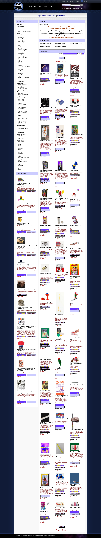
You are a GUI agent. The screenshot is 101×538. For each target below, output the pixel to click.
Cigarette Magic (21, 38)
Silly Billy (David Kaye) (22, 161)
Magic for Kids (20, 117)
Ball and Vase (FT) (74, 170)
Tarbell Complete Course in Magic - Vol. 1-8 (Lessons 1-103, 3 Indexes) (26, 327)
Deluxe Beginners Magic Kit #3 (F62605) (61, 338)
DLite (19, 146)
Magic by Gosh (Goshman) (23, 154)
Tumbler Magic (21, 81)
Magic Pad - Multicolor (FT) (46, 140)
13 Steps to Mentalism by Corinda (25, 392)
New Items (60, 16)
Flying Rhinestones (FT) (23, 264)
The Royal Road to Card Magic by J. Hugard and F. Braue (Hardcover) (26, 369)
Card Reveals (21, 87)
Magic (39, 16)
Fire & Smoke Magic (22, 50)
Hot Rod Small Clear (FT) (46, 225)
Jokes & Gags (21, 109)
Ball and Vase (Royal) (45, 302)
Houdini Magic (21, 54)
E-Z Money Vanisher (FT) (46, 247)
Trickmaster (20, 165)
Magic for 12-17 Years (22, 122)
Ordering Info (52, 535)
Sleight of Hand (21, 73)
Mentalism (20, 64)
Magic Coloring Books (22, 60)
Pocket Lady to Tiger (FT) (76, 507)
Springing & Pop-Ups (22, 112)
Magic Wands (20, 62)
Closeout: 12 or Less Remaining (24, 31)
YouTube (85, 1)
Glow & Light (20, 105)
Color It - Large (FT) (75, 451)
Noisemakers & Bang (22, 111)
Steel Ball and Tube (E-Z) (61, 225)
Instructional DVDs (22, 137)
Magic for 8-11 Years (22, 121)
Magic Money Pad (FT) (60, 170)
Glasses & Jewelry (22, 104)
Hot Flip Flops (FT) (59, 481)
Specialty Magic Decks (22, 90)
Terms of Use (46, 535)
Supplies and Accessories (23, 77)
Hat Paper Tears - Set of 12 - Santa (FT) (26, 349)
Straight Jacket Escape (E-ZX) (24, 307)
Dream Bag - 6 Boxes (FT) (23, 183)
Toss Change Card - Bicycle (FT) (75, 485)
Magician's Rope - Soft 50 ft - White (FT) (46, 423)
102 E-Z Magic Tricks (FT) (76, 78)
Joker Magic (20, 153)
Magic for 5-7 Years (22, 119)
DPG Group (20, 148)
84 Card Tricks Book (45, 390)
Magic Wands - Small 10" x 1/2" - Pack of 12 (46, 108)
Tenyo (19, 164)
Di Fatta (19, 145)
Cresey (19, 144)
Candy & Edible (21, 100)
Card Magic (20, 83)
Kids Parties (20, 93)
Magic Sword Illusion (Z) (61, 247)
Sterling (19, 162)
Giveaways (20, 103)
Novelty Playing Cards (22, 88)
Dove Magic (20, 46)
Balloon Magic (21, 34)
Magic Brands (20, 140)
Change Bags (21, 37)
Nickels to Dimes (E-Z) (45, 273)
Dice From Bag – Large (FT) (24, 203)
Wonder (19, 169)
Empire (19, 149)
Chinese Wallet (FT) (60, 74)
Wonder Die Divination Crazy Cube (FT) (75, 106)
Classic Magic (21, 40)
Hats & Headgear (21, 108)
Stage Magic (20, 76)
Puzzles (19, 115)
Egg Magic (20, 48)
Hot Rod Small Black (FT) (76, 225)
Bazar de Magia (21, 141)
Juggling (19, 95)
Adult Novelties (21, 99)
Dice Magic (20, 45)
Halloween (20, 129)
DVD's (54, 16)
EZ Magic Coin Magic (22, 49)
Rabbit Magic (20, 69)
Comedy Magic (21, 42)
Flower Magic (20, 52)
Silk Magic (20, 72)
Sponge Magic (21, 74)
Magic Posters (21, 138)
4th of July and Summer (23, 128)
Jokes (43, 16)
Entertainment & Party (22, 91)
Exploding (20, 113)
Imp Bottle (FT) (44, 339)
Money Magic (20, 65)
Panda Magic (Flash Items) (23, 157)
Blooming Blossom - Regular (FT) (60, 367)
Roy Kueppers (21, 158)
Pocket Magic (20, 68)
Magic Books (20, 135)
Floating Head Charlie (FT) (46, 487)
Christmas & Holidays (22, 131)
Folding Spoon (43, 511)
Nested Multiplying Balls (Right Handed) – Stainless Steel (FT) (27, 245)
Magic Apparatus (21, 58)
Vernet (19, 166)
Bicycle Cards (21, 142)
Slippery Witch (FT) (60, 507)
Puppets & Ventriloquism (23, 94)
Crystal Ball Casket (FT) (23, 223)
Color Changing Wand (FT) (76, 429)
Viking (19, 168)
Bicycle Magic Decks (22, 84)
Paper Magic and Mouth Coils (24, 66)
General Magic (21, 53)
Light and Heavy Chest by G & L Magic (26, 289)
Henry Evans (20, 152)
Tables (19, 78)
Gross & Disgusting (22, 107)
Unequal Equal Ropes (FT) (61, 272)
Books (48, 16)
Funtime (19, 150)
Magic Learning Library (22, 123)
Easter (19, 127)
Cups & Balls (20, 44)
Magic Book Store (21, 134)
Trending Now (20, 26)
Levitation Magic (21, 56)
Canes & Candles (21, 36)
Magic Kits (20, 61)
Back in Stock (20, 28)
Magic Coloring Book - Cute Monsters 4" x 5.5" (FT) (76, 277)
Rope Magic (20, 70)
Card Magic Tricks (21, 86)
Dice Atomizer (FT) (59, 137)
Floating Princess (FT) (45, 454)
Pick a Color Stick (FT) (45, 359)
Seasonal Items (21, 125)
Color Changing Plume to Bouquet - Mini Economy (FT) (61, 200)
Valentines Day (21, 132)
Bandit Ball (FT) (74, 199)
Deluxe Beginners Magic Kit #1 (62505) (46, 199)
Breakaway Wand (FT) (75, 248)
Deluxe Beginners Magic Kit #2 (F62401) (46, 171)
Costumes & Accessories (23, 101)
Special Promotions (22, 30)
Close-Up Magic (21, 41)
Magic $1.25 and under (23, 57)
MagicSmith (20, 156)
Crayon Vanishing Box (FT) (76, 134)
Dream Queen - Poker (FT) (61, 107)
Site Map (41, 535)
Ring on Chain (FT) (59, 314)
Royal (19, 160)
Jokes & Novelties (21, 97)
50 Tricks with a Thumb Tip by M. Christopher (61, 396)
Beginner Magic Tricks (22, 118)
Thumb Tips (20, 80)
